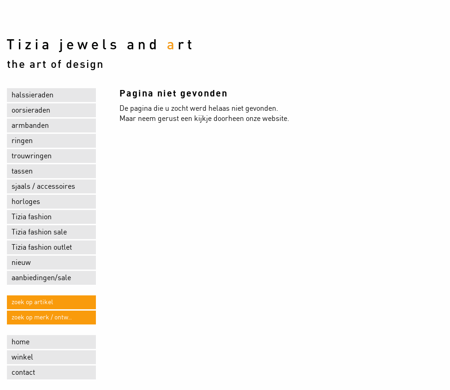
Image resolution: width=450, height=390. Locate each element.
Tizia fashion (32, 217)
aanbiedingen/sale (41, 278)
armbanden (30, 125)
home (21, 342)
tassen (22, 171)
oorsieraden (31, 110)
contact (23, 372)
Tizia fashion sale (39, 232)
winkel (22, 357)
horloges (26, 201)
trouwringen (32, 156)
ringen (22, 140)
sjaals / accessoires (43, 186)
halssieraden (32, 95)
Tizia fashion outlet (42, 247)
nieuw (21, 262)
